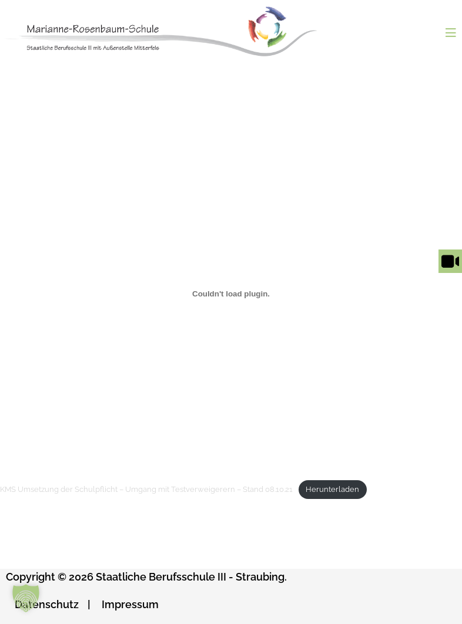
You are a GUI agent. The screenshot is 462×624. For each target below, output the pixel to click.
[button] (26, 598)
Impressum (130, 604)
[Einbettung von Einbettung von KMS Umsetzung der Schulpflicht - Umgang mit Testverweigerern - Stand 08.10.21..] (231, 293)
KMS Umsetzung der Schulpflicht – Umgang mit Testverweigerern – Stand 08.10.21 (146, 489)
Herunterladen (332, 489)
